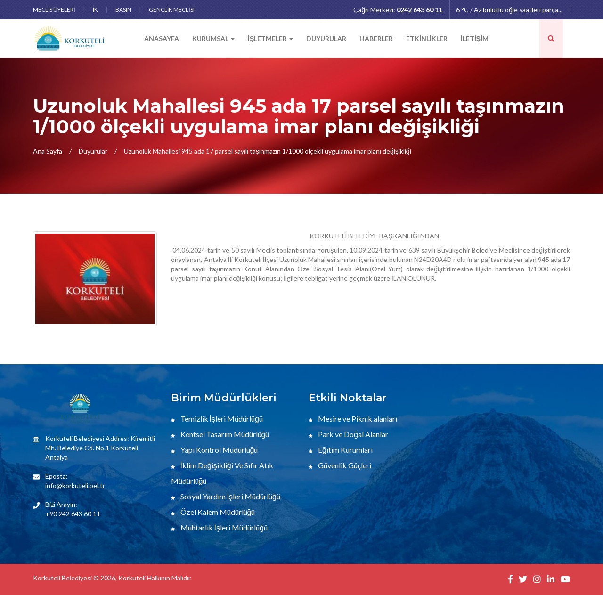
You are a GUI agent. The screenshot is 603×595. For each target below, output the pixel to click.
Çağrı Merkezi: (397, 10)
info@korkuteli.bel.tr (75, 485)
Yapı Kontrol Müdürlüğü (214, 449)
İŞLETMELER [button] (270, 38)
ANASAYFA (161, 38)
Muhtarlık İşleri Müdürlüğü (219, 527)
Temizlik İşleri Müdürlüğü (217, 418)
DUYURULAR (326, 38)
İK (95, 9)
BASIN (123, 9)
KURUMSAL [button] (213, 38)
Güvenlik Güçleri (340, 465)
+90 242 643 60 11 (72, 514)
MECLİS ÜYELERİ (54, 9)
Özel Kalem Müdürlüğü (213, 511)
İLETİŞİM (475, 38)
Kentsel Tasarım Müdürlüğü (220, 434)
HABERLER (376, 38)
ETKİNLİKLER (427, 38)
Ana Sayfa (47, 151)
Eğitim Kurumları (341, 449)
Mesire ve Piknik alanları (353, 418)
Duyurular (93, 151)
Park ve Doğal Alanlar (348, 434)
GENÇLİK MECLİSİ (172, 9)
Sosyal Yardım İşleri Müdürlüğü (225, 496)
